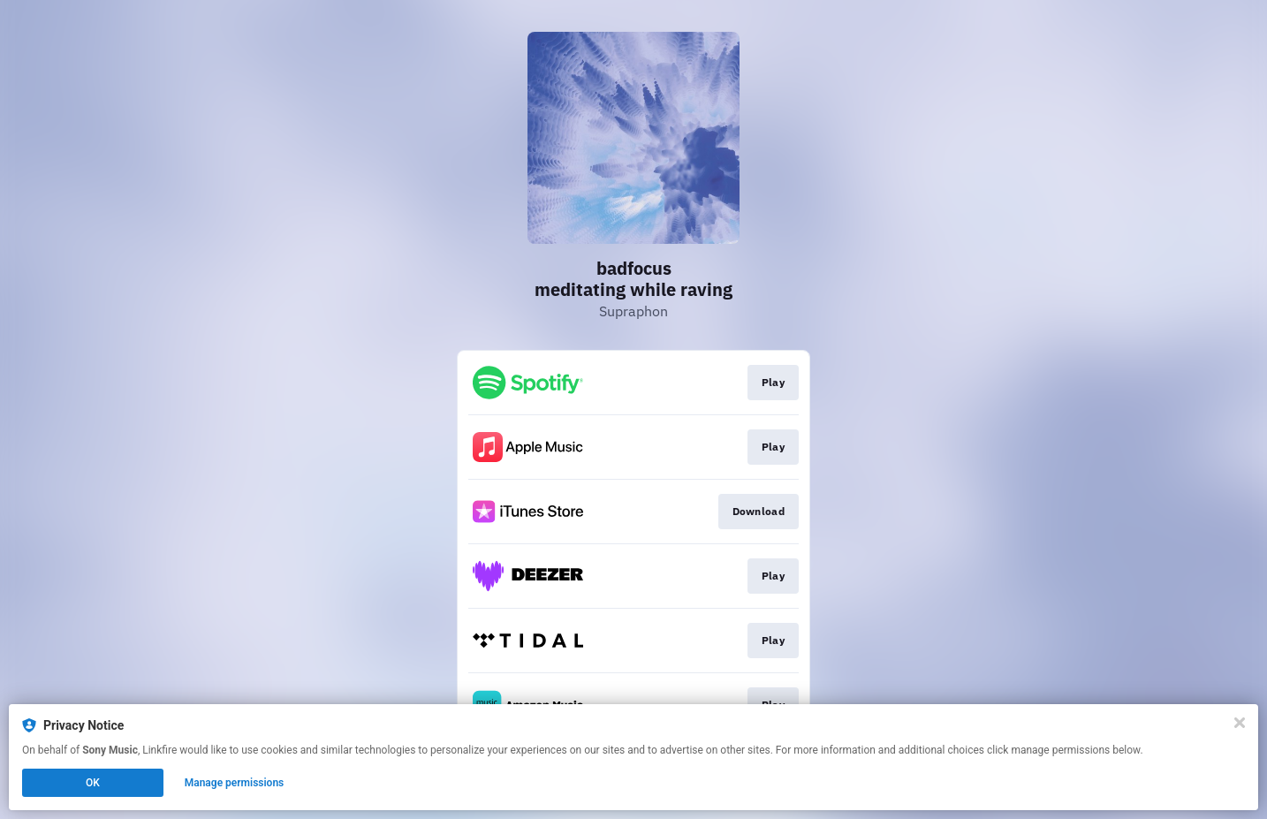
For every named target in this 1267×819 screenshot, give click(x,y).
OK (93, 783)
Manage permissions (235, 783)
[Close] (1239, 723)
